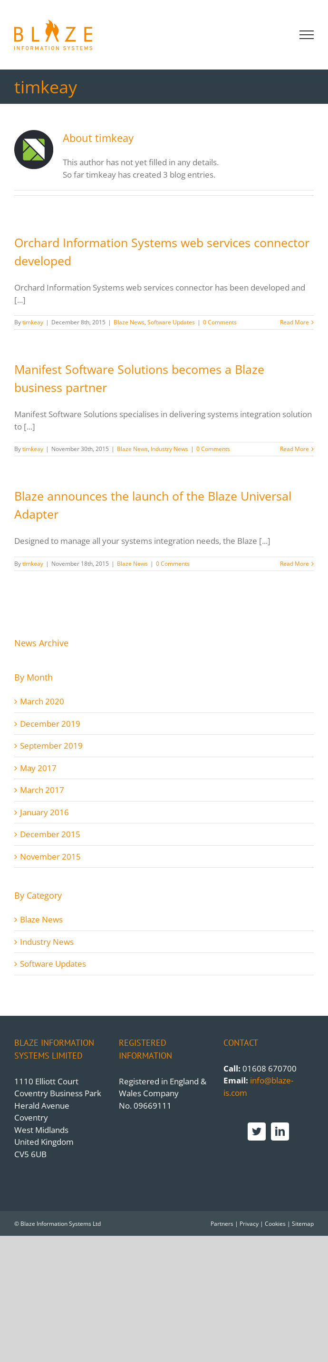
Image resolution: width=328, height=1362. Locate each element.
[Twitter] (257, 1131)
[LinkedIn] (280, 1131)
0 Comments (220, 322)
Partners (222, 1224)
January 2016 (44, 812)
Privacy (249, 1224)
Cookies (275, 1224)
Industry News (169, 449)
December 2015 (50, 834)
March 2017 (42, 789)
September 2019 (51, 745)
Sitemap (303, 1224)
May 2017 (38, 767)
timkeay (32, 322)
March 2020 (42, 701)
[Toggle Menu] (307, 34)
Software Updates (171, 322)
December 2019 (50, 723)
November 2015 (50, 856)
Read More (294, 322)
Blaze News (129, 322)
